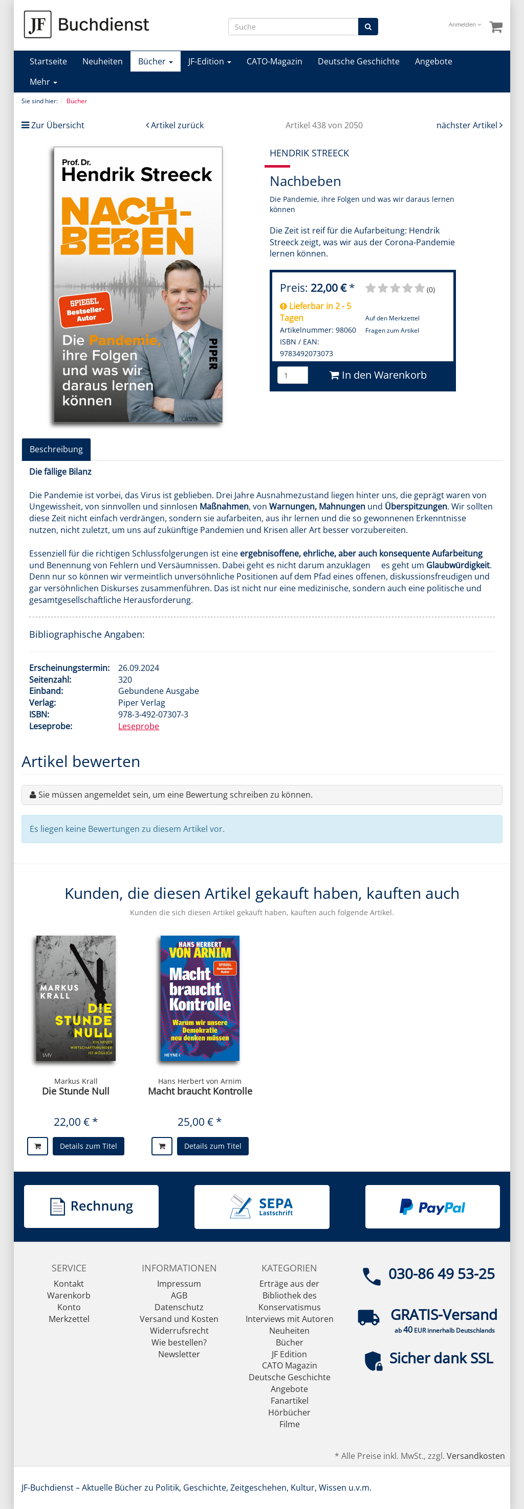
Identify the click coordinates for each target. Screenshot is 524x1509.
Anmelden (465, 24)
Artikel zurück (177, 125)
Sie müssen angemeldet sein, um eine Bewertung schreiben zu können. (175, 794)
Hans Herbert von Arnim (200, 1081)
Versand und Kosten (179, 1319)
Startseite (48, 61)
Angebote (433, 61)
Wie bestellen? (179, 1342)
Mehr (43, 81)
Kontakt (69, 1283)
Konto (69, 1307)
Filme (289, 1424)
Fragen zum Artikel (392, 330)
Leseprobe (138, 726)
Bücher (155, 61)
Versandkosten (476, 1455)
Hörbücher (289, 1412)
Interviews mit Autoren (290, 1319)
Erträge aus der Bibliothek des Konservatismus (289, 1295)
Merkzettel (69, 1319)
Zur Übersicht (57, 125)
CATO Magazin (289, 1365)
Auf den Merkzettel (392, 318)
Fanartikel (290, 1400)
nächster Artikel (467, 125)
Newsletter (179, 1354)
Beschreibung (56, 449)
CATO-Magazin (274, 61)
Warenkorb (69, 1295)
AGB (179, 1295)
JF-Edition (209, 61)
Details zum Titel (88, 1146)
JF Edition (289, 1354)
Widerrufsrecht (179, 1330)
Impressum (179, 1283)
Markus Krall (76, 1081)
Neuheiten (102, 61)
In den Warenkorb (378, 375)
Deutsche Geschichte (359, 61)
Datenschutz (179, 1307)
